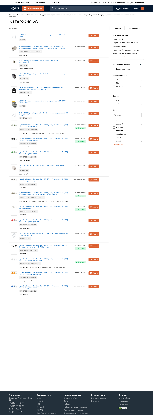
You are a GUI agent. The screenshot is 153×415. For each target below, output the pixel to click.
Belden (39, 398)
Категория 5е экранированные (125, 55)
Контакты (50, 2)
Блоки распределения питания (76, 413)
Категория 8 (118, 40)
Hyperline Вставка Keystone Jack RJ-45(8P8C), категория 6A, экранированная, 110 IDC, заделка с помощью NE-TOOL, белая (50, 54)
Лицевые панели (119, 47)
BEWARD (40, 410)
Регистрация (124, 401)
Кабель (67, 404)
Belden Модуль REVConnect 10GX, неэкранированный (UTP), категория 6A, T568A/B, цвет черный (49, 103)
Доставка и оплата (20, 2)
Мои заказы (123, 404)
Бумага (66, 401)
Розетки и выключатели (73, 410)
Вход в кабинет (124, 398)
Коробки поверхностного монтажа (126, 44)
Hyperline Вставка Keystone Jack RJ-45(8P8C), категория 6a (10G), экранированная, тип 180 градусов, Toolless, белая (51, 228)
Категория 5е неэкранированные (126, 51)
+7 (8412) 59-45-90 (116, 2)
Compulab (40, 407)
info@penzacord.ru (98, 2)
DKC (38, 404)
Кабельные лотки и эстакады (75, 407)
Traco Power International (46, 413)
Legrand (40, 401)
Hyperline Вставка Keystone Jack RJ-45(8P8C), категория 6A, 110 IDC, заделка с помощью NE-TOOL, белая (51, 286)
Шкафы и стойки (70, 398)
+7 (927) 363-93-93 (136, 2)
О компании (37, 2)
